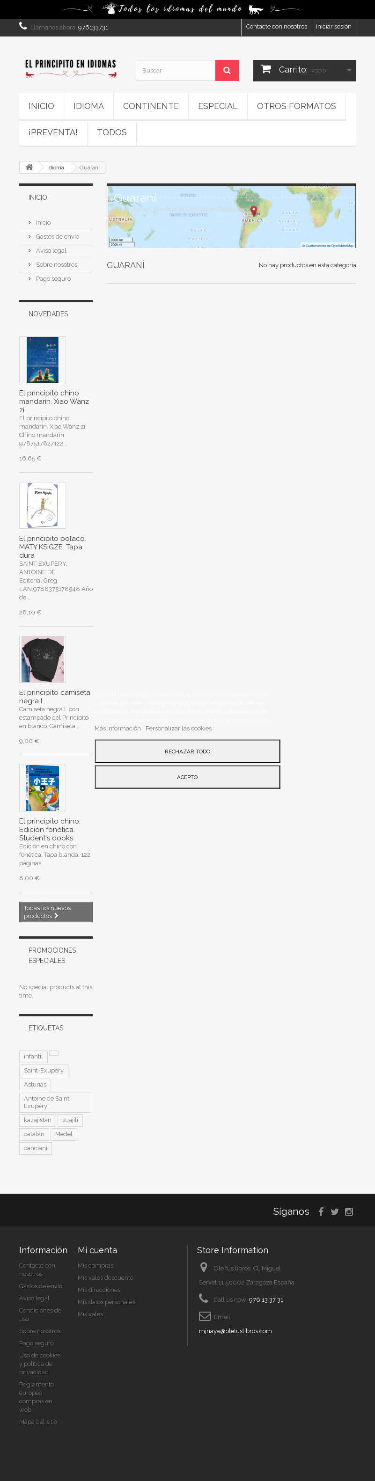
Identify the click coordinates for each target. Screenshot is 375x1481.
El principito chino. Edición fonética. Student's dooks (50, 829)
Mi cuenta (97, 1250)
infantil (33, 1056)
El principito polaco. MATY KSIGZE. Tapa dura (52, 547)
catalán (34, 1134)
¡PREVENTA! (53, 132)
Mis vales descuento (105, 1277)
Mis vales (90, 1314)
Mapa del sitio (38, 1421)
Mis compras (95, 1265)
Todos (112, 132)
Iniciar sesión (334, 26)
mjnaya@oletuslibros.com (235, 1331)
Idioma (89, 106)
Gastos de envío (57, 236)
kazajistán (37, 1120)
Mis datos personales (106, 1302)
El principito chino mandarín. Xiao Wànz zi (54, 401)
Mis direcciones (99, 1289)
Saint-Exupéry (44, 1070)
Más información (118, 727)
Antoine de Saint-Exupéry (48, 1102)
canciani (35, 1148)
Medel (64, 1134)
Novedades (48, 314)
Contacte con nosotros (276, 26)
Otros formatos (296, 106)
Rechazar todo (187, 751)
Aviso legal (50, 250)
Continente (151, 106)
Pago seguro (53, 278)
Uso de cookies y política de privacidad (39, 1364)
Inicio (41, 106)
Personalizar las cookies (179, 727)
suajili (70, 1120)
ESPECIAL (218, 106)
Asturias (35, 1084)
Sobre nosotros (56, 264)
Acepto (187, 776)
